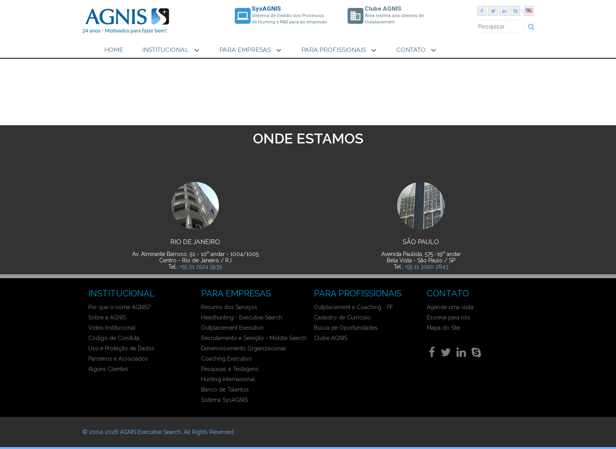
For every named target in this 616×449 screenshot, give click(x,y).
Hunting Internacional (228, 379)
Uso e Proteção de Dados (121, 348)
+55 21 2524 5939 (201, 267)
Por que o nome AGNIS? (119, 307)
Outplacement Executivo (232, 328)
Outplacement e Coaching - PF (353, 307)
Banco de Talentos (225, 389)
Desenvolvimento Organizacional (243, 348)
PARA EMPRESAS (251, 50)
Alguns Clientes (108, 369)
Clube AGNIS (330, 338)
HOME (113, 49)
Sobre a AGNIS (107, 317)
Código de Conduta (113, 338)
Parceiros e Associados (118, 358)
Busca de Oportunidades (346, 328)
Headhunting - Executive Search (241, 317)
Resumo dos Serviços (229, 307)
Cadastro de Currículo (342, 317)
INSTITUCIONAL (172, 50)
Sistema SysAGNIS (224, 400)
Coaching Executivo (226, 358)
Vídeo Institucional (111, 328)
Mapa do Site (443, 328)
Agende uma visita (450, 307)
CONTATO (417, 50)
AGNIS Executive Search (150, 432)
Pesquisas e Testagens (230, 369)
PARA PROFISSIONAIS (339, 50)
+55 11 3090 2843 (427, 267)
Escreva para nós (448, 317)
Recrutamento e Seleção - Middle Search (253, 338)
